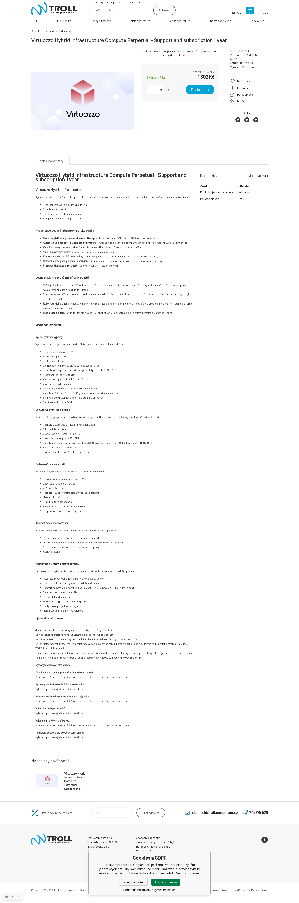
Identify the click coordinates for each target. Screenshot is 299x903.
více (185, 55)
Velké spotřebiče (180, 21)
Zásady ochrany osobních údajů (155, 842)
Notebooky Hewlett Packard (153, 846)
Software (50, 30)
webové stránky (217, 890)
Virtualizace (65, 30)
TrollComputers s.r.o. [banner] (54, 9)
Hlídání (241, 101)
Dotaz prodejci (245, 94)
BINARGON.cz (240, 890)
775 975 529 (133, 2)
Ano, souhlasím (165, 882)
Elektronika (64, 21)
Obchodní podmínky (148, 837)
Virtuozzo (248, 67)
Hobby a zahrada (101, 21)
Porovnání (243, 87)
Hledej (165, 10)
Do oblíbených (245, 81)
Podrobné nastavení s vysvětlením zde (149, 890)
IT (36, 21)
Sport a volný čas (220, 21)
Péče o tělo (257, 21)
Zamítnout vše (133, 882)
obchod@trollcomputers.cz (108, 2)
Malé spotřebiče (140, 21)
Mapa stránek (259, 890)
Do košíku (200, 89)
